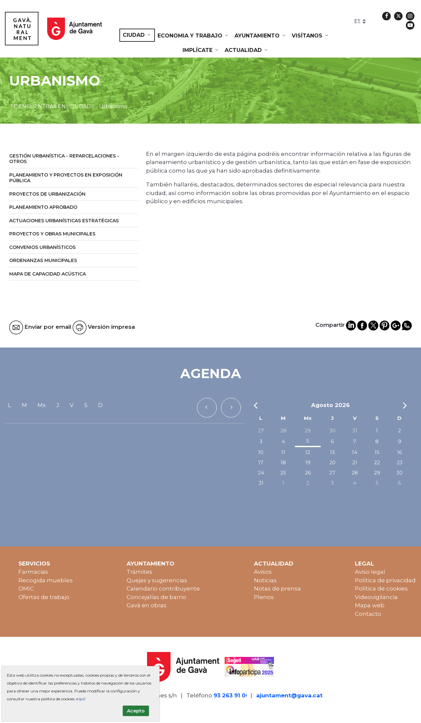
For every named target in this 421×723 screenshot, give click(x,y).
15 (377, 452)
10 (260, 452)
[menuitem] (137, 35)
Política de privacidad (385, 580)
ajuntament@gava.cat (289, 695)
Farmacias (33, 571)
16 (399, 452)
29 (308, 430)
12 (307, 452)
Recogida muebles (45, 580)
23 (400, 462)
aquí (81, 698)
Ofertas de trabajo (43, 597)
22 (377, 462)
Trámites (139, 571)
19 (307, 462)
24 (261, 473)
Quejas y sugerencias (157, 580)
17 (260, 462)
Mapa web (369, 605)
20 (332, 462)
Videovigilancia (376, 597)
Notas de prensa (277, 588)
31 (354, 430)
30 (332, 430)
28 (283, 430)
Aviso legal (370, 571)
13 (332, 452)
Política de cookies (381, 588)
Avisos (263, 571)
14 (354, 452)
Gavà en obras (146, 605)
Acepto (136, 711)
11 (283, 452)
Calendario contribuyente (163, 588)
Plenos (264, 597)
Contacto (368, 614)
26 (308, 473)
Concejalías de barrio (156, 597)
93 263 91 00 (231, 695)
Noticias (265, 580)
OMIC (26, 588)
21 (354, 462)
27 (261, 430)
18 (283, 462)
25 (283, 473)
